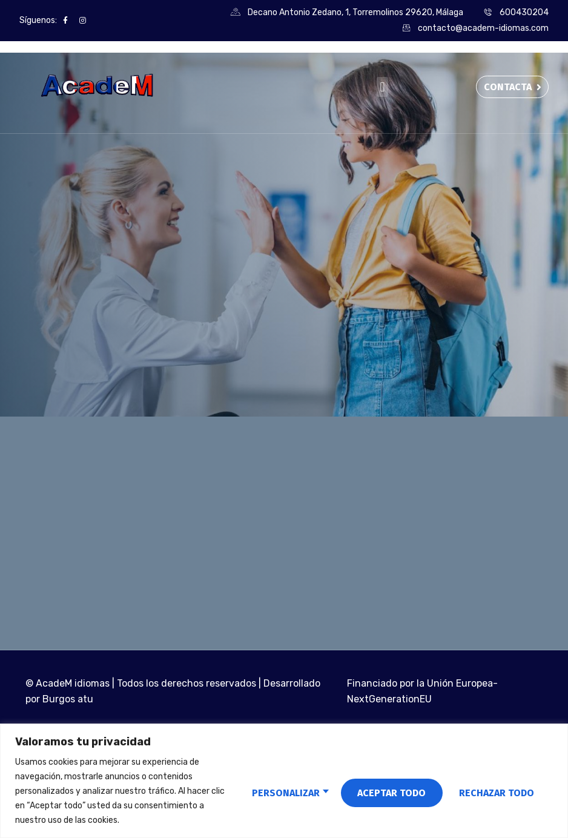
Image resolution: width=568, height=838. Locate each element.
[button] (382, 87)
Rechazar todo (383, 791)
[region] (284, 781)
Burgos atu (67, 702)
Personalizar (269, 791)
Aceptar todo (499, 791)
